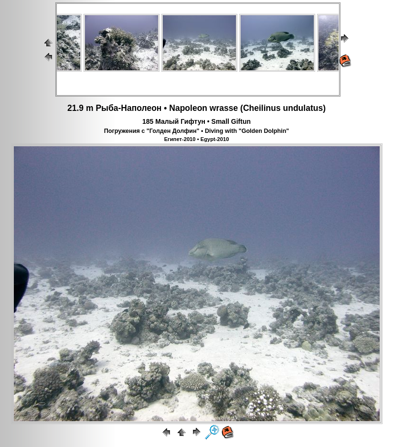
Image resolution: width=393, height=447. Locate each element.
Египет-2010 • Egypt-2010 (196, 139)
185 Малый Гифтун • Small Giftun (196, 121)
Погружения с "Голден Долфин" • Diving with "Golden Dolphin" (196, 131)
